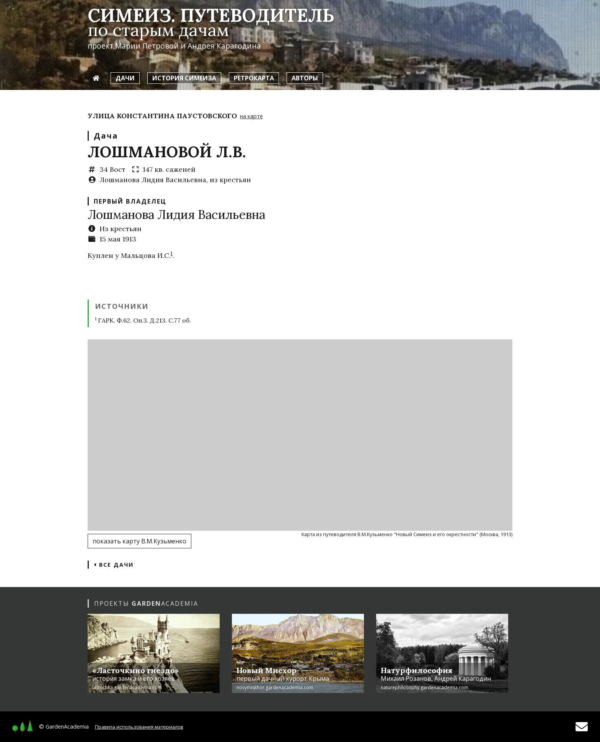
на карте (251, 116)
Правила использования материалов (139, 726)
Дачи (125, 78)
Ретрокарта (254, 78)
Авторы (305, 78)
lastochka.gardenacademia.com (127, 687)
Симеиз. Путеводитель (211, 15)
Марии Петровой (147, 46)
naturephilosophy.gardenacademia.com (424, 687)
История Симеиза (184, 78)
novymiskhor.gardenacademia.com (274, 687)
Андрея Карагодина (224, 46)
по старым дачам (158, 30)
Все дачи (114, 564)
